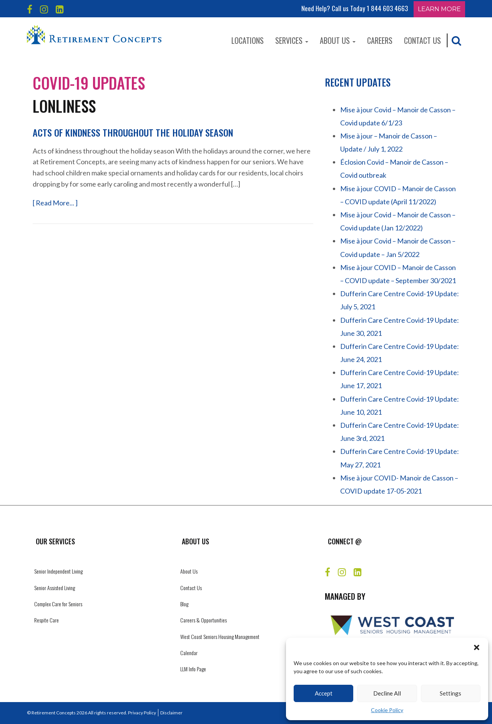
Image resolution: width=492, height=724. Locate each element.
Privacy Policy (142, 713)
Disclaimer (171, 713)
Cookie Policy (387, 710)
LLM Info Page (193, 669)
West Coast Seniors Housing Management (219, 636)
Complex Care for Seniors (58, 604)
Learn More (439, 9)
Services (291, 40)
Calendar (189, 653)
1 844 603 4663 (387, 8)
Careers (379, 40)
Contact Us (422, 40)
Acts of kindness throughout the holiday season (133, 132)
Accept (323, 693)
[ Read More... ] (55, 203)
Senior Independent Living (58, 571)
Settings (450, 693)
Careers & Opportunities (203, 620)
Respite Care (46, 620)
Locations (247, 40)
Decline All (387, 693)
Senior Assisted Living (54, 588)
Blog (184, 604)
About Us (338, 40)
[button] (476, 647)
